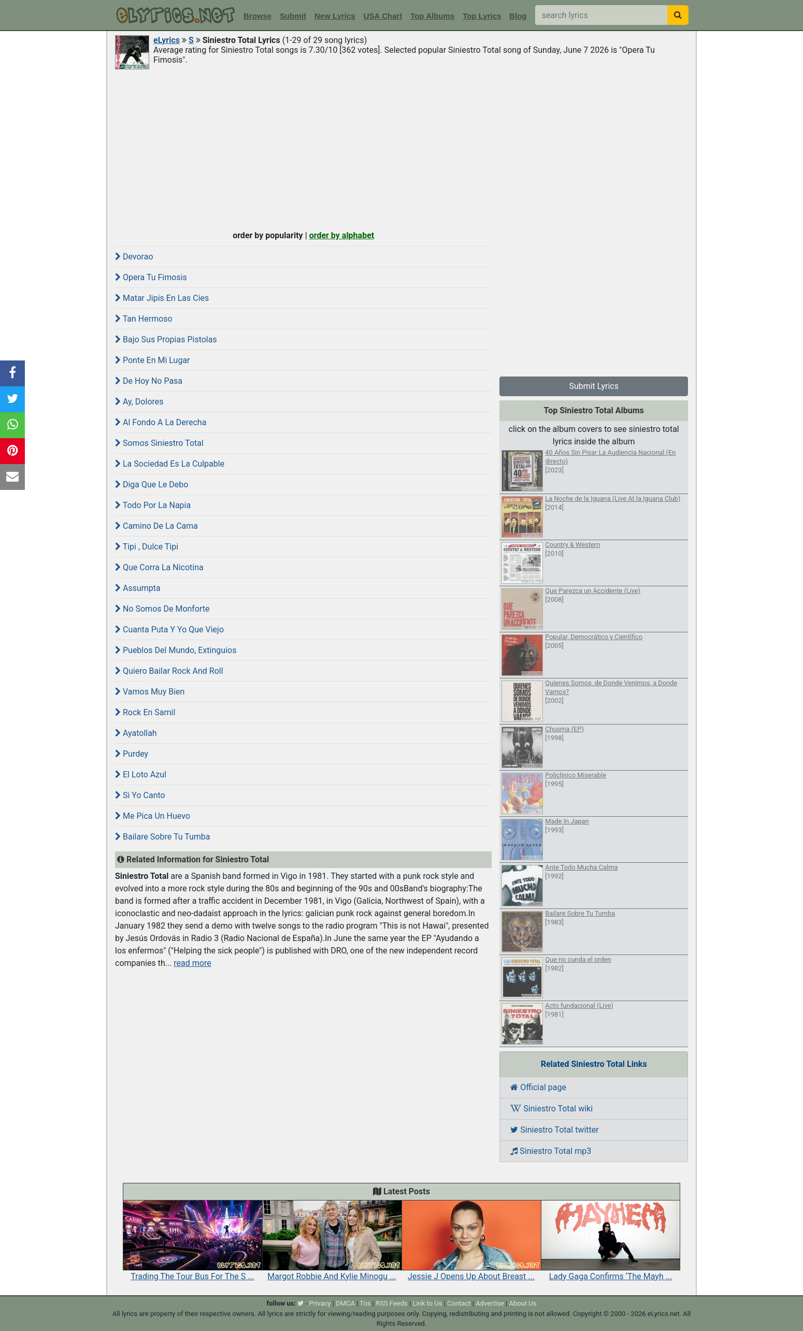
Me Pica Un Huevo (152, 816)
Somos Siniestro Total (159, 443)
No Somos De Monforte (162, 609)
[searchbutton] (678, 15)
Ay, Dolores (139, 402)
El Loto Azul (140, 774)
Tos (365, 1303)
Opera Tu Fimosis (151, 277)
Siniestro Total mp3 (550, 1151)
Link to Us (427, 1303)
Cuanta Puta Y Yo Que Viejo (169, 629)
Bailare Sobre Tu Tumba (162, 837)
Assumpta (138, 588)
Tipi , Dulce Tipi (146, 547)
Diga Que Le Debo (151, 484)
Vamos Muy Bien (149, 692)
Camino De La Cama (156, 526)
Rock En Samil (145, 712)
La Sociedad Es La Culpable (169, 464)
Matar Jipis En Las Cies (162, 298)
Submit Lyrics (594, 386)
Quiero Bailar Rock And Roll (169, 671)
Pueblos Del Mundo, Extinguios (175, 650)
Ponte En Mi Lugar (152, 360)
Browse (257, 15)
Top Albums (432, 15)
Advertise (490, 1303)
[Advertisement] (401, 148)
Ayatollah (136, 733)
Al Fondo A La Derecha (160, 422)
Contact (458, 1303)
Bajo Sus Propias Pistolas (166, 339)
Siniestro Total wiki (551, 1108)
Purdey (131, 754)
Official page (538, 1087)
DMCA (345, 1303)
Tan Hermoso (144, 319)
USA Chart (383, 15)
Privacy (320, 1303)
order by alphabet (342, 235)
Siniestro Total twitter (554, 1130)
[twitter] (300, 1303)
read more (192, 963)
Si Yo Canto (140, 795)
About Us (522, 1303)
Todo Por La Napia (153, 505)
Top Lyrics (482, 15)
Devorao (134, 257)
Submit (293, 15)
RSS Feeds (392, 1303)
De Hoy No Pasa (148, 381)
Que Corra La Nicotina (159, 567)
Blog (517, 15)
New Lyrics (334, 15)
